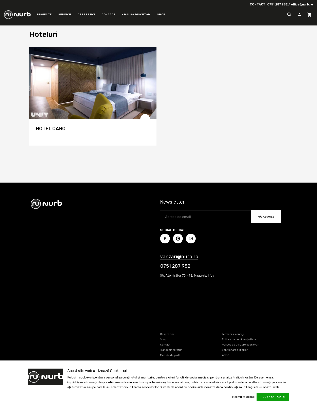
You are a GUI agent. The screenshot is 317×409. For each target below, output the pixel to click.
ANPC (225, 355)
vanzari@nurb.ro (179, 256)
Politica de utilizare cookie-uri (240, 344)
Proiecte (44, 14)
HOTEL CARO (51, 128)
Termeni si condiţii (233, 334)
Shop (161, 14)
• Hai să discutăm (136, 14)
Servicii (64, 14)
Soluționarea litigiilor (235, 349)
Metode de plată (170, 355)
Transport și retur (171, 349)
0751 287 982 (277, 4)
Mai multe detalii (243, 397)
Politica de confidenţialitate (239, 339)
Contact (109, 14)
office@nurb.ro (302, 4)
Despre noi (86, 14)
